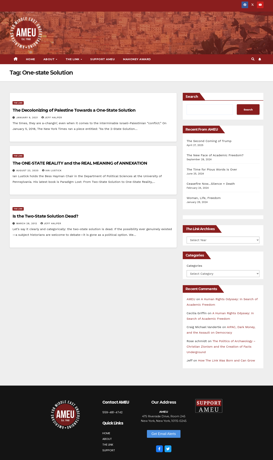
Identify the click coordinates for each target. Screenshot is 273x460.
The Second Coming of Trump (209, 141)
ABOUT (107, 439)
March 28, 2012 (27, 223)
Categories (194, 265)
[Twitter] (168, 448)
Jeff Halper (52, 117)
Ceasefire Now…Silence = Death (211, 183)
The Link (73, 59)
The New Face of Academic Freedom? (215, 155)
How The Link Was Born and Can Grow (226, 360)
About (49, 59)
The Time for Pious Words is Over (212, 169)
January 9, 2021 (27, 117)
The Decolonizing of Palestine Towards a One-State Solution (74, 110)
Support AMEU (102, 59)
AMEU (191, 299)
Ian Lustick (52, 170)
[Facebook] (159, 448)
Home (30, 59)
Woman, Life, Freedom (204, 198)
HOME (106, 433)
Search (192, 97)
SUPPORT (108, 450)
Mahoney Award (137, 59)
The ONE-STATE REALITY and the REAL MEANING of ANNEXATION (80, 163)
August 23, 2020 (27, 170)
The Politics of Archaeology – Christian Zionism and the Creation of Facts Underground (221, 346)
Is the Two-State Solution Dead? (45, 216)
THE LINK (107, 445)
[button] (252, 59)
